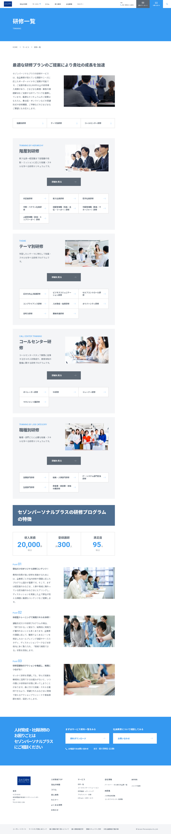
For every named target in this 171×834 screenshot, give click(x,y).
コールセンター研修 (93, 123)
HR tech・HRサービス (85, 798)
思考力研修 (27, 313)
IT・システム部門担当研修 (91, 477)
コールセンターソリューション (88, 788)
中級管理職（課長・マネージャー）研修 (91, 208)
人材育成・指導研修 (61, 303)
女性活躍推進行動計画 (111, 829)
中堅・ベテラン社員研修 (32, 208)
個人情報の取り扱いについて (59, 829)
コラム (47, 4)
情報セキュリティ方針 (93, 829)
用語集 (107, 790)
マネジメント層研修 (31, 401)
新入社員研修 (58, 198)
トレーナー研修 (88, 392)
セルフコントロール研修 (91, 293)
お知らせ (54, 810)
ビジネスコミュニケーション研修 (62, 293)
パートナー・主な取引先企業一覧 (116, 785)
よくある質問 (56, 805)
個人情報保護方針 (77, 829)
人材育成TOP (56, 779)
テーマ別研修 (56, 123)
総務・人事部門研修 (61, 477)
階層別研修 (21, 123)
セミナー (80, 4)
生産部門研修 (28, 487)
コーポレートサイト (19, 829)
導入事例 (58, 4)
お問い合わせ (156, 5)
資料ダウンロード (143, 5)
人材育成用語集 (110, 796)
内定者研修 (27, 198)
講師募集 (134, 779)
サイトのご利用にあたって (38, 829)
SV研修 (56, 392)
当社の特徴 (23, 4)
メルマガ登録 (135, 786)
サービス (36, 4)
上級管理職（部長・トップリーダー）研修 (32, 218)
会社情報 (69, 4)
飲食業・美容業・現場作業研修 (62, 487)
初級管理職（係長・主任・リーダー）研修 (62, 208)
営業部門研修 (28, 477)
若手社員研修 (88, 198)
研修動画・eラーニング (86, 791)
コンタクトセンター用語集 (114, 799)
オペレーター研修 (30, 392)
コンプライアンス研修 (32, 303)
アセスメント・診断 (84, 794)
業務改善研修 (58, 313)
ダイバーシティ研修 (90, 303)
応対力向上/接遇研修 (31, 293)
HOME (15, 47)
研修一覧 (81, 784)
